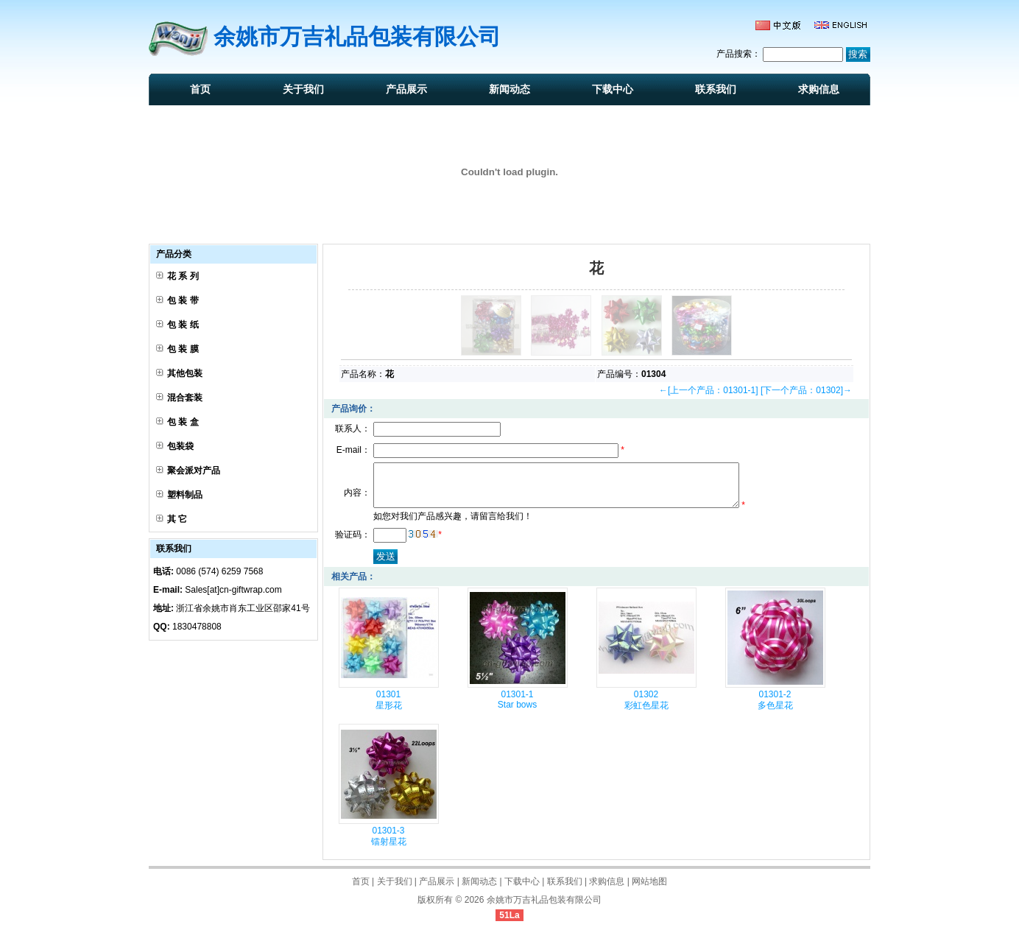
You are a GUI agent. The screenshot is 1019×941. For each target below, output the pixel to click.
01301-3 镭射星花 (388, 845)
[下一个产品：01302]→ (806, 390)
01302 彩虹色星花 (646, 708)
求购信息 (818, 89)
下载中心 (612, 89)
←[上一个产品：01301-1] (708, 390)
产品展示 (406, 89)
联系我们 (715, 89)
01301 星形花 (388, 708)
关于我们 (303, 89)
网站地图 (649, 890)
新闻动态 (509, 89)
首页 (200, 89)
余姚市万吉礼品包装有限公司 (544, 908)
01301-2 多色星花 (775, 708)
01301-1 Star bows (517, 708)
